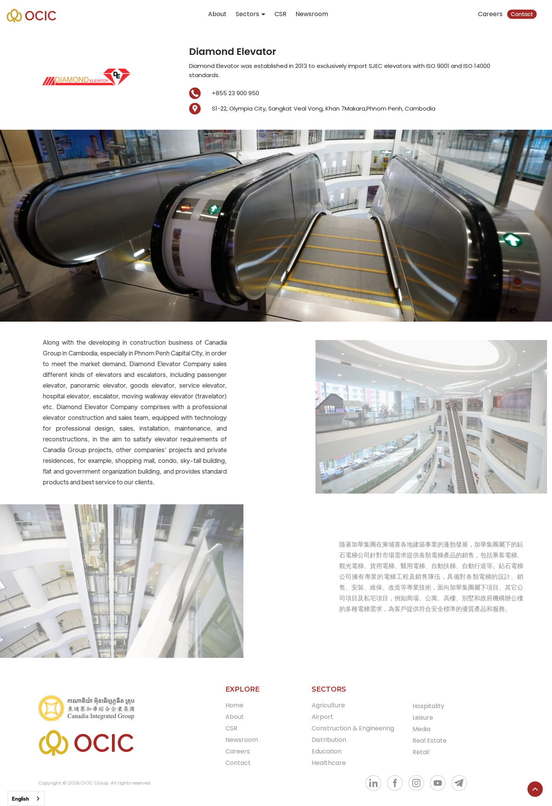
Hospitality (428, 706)
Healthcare (329, 762)
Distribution (329, 739)
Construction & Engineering (353, 728)
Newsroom (312, 14)
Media (421, 729)
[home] (31, 15)
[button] (250, 14)
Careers (490, 14)
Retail (420, 752)
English (20, 798)
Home (234, 705)
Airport (322, 716)
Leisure (422, 717)
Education (327, 751)
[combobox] (26, 798)
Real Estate (429, 740)
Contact (522, 14)
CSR (280, 14)
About (217, 14)
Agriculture (328, 705)
